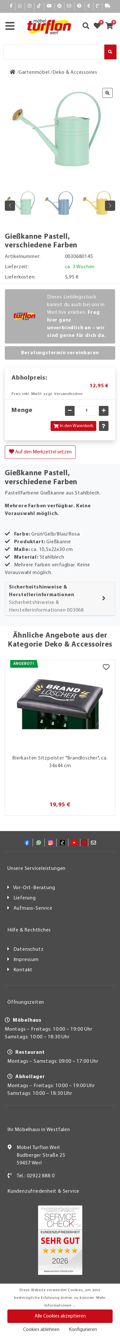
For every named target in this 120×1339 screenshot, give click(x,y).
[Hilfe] (79, 6)
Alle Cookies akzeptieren (60, 1316)
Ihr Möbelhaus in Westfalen (38, 1129)
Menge (22, 410)
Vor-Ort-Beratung (34, 887)
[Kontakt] (97, 6)
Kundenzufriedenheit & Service (43, 1191)
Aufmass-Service (32, 908)
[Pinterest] (59, 6)
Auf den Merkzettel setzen (40, 452)
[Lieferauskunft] (107, 6)
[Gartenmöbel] (34, 72)
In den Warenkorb (73, 426)
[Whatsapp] (20, 6)
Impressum (26, 959)
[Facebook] (11, 6)
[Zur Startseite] (13, 72)
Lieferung (24, 898)
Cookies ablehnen (41, 1329)
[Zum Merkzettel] (99, 26)
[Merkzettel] (106, 668)
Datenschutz (28, 949)
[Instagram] (29, 6)
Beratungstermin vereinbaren (60, 353)
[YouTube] (49, 6)
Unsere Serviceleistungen (36, 868)
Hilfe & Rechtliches (29, 930)
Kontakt (23, 970)
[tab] (60, 599)
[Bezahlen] (89, 6)
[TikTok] (39, 6)
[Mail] (69, 6)
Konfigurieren (83, 1329)
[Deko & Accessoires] (74, 72)
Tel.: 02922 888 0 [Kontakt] (36, 1176)
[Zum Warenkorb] (111, 26)
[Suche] (53, 52)
